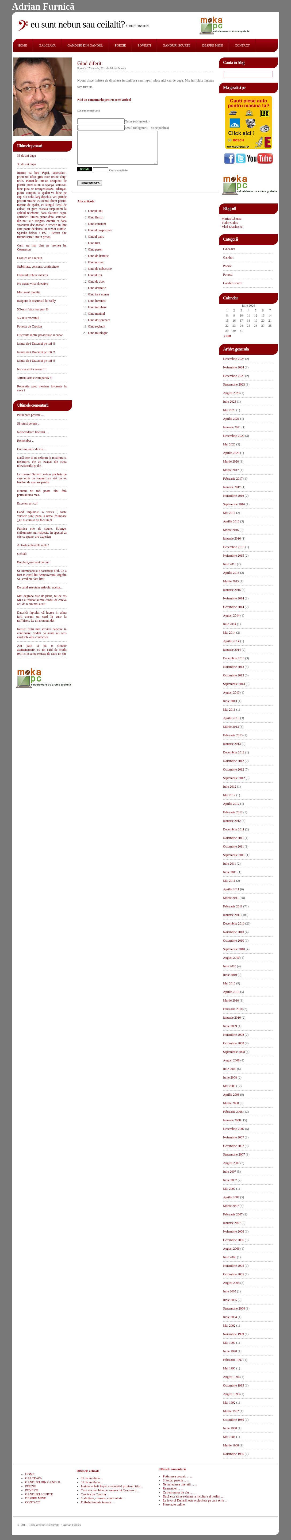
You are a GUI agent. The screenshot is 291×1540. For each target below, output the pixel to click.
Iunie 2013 (230, 701)
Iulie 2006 (229, 1257)
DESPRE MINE (212, 45)
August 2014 (231, 615)
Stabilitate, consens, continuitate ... (103, 1498)
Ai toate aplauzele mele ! (33, 545)
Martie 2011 (231, 898)
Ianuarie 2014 (232, 650)
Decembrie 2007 (233, 1129)
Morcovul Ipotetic (28, 292)
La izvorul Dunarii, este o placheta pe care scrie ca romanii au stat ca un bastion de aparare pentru (42, 478)
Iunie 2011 (230, 872)
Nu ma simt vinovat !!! (32, 369)
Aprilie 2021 (231, 419)
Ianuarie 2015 (232, 590)
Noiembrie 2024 (233, 367)
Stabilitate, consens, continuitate (38, 266)
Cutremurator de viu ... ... (179, 1492)
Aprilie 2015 (231, 573)
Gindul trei (95, 281)
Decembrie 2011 (233, 829)
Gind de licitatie (98, 262)
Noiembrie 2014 (233, 598)
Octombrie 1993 (233, 1385)
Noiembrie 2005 (233, 1266)
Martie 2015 (231, 581)
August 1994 (231, 1377)
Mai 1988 (229, 1437)
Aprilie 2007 (231, 1197)
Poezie (227, 266)
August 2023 (231, 393)
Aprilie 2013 (231, 718)
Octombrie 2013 (233, 675)
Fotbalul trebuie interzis (32, 275)
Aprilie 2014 (231, 641)
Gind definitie (97, 294)
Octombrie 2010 (233, 940)
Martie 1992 (231, 1411)
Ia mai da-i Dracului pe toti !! (36, 343)
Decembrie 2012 (233, 752)
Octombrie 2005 (233, 1274)
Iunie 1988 (230, 1428)
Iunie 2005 (230, 1300)
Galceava (229, 249)
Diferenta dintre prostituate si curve (40, 335)
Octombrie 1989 (233, 1420)
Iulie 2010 (229, 966)
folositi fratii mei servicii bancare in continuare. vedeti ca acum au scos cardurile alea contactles (42, 633)
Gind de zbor (96, 288)
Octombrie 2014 (233, 607)
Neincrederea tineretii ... (32, 432)
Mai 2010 (229, 983)
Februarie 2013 (233, 735)
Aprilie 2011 (231, 889)
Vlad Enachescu (232, 227)
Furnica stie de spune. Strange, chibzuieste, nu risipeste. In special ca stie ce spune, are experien (42, 532)
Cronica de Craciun (29, 258)
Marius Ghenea (232, 219)
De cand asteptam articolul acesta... (40, 587)
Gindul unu (95, 217)
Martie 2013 (231, 727)
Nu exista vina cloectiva (32, 284)
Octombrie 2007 (233, 1146)
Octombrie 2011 (233, 846)
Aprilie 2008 (231, 1094)
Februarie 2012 (233, 812)
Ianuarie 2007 (232, 1223)
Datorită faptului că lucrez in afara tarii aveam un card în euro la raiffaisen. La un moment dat (42, 616)
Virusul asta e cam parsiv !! (34, 378)
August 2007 (231, 1163)
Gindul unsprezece (100, 236)
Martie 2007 (231, 1206)
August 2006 (231, 1248)
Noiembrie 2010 (233, 932)
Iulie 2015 (229, 564)
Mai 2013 (229, 709)
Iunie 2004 (230, 1317)
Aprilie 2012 (231, 804)
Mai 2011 (229, 881)
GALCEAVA (47, 45)
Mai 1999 (229, 1343)
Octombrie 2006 (233, 1240)
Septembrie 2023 (234, 384)
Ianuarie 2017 (232, 487)
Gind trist (94, 249)
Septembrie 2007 (234, 1154)
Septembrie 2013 (234, 684)
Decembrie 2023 (233, 376)
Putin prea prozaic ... (30, 415)
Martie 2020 (231, 461)
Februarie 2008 (233, 1112)
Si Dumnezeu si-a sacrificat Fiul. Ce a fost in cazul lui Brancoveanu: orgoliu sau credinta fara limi (42, 575)
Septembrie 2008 (234, 1052)
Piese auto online (174, 1504)
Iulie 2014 (229, 624)
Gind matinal (96, 320)
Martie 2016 (231, 530)
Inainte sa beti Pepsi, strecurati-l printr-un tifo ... (112, 1486)
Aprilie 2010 (231, 992)
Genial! (22, 554)
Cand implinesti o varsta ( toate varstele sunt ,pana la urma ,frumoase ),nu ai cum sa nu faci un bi (42, 516)
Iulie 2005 (229, 1291)
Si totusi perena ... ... (176, 1480)
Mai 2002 (229, 1325)
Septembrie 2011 (234, 855)
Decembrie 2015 (233, 547)
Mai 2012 (229, 795)
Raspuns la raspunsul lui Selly (36, 301)
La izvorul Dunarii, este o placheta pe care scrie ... (195, 1500)
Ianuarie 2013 (232, 744)
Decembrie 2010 (233, 923)
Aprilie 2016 (231, 521)
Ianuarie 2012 (232, 821)
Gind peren (95, 256)
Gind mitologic (98, 339)
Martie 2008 (231, 1103)
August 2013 (231, 692)
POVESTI (144, 45)
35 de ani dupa (26, 155)
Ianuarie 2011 (232, 915)
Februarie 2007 (233, 1214)
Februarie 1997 (233, 1360)
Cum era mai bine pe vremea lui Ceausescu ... (110, 1490)
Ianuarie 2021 (232, 427)
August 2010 (231, 958)
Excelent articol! (28, 503)
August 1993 (231, 1394)
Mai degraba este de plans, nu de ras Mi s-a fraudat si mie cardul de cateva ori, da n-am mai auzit (42, 600)
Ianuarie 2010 (232, 1017)
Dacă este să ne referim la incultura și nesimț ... (193, 1496)
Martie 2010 (231, 1000)
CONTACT (242, 45)
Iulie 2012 (229, 786)
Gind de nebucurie (100, 275)
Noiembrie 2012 (233, 761)
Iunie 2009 (230, 1026)
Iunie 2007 (230, 1180)
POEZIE (120, 45)
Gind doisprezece (99, 326)
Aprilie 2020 (231, 453)
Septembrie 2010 (234, 949)
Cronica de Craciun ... (95, 1494)
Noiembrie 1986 (233, 1454)
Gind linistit (96, 224)
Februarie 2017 (233, 478)
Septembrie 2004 (234, 1308)
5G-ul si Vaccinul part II (32, 309)
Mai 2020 (229, 444)
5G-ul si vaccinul (28, 318)
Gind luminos (97, 307)
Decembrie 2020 (233, 436)
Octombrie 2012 (233, 769)
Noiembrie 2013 (233, 667)
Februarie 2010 (233, 1009)
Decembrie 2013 (233, 658)
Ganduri (228, 257)
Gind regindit (96, 333)
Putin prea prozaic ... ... (178, 1476)
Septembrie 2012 (234, 778)
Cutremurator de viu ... (31, 449)
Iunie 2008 (230, 1077)
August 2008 (231, 1060)
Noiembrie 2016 (233, 496)
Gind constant (97, 230)
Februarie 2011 (233, 906)
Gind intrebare (97, 313)
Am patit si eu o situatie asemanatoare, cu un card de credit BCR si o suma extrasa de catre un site (42, 650)
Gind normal (96, 269)
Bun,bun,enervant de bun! (34, 562)
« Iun (227, 336)
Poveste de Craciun (29, 326)
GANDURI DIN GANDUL (85, 45)
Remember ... (26, 440)
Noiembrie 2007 (233, 1137)
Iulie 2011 (229, 863)
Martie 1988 (231, 1445)
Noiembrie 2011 (233, 838)
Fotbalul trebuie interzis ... (98, 1502)
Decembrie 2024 (233, 359)
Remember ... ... (173, 1488)
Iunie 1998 (230, 1351)
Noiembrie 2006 (233, 1231)
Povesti (227, 274)
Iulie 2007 (229, 1171)
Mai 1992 (229, 1402)
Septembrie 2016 (234, 504)
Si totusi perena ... (28, 423)
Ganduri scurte (232, 283)
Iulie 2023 (229, 401)
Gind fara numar (98, 301)
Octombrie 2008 (233, 1043)
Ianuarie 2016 (232, 538)
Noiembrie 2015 (233, 555)
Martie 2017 (231, 470)
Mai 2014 (229, 632)
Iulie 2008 (229, 1069)
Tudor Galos (230, 223)
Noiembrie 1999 (233, 1334)
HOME (22, 45)
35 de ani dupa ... (92, 1478)
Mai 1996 (229, 1368)
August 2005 (231, 1283)
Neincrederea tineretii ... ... (180, 1484)
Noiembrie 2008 (233, 1035)
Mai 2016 (229, 513)
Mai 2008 (229, 1086)
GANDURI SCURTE (176, 45)
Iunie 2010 (230, 975)
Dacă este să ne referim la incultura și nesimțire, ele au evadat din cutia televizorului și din (42, 462)
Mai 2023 (229, 410)
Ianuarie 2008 (232, 1120)
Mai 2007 (229, 1189)
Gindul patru (96, 243)
